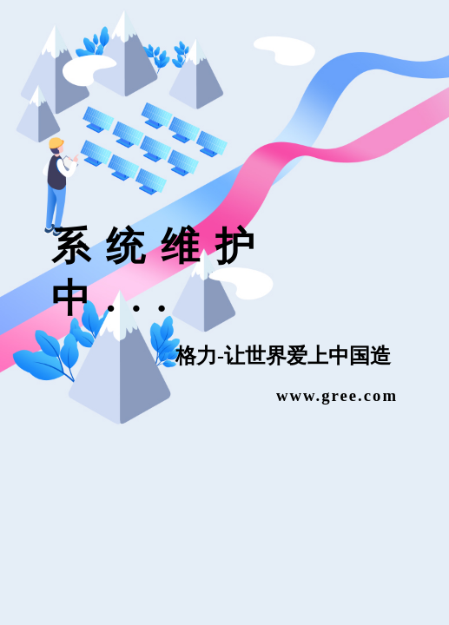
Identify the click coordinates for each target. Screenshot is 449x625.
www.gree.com (337, 394)
